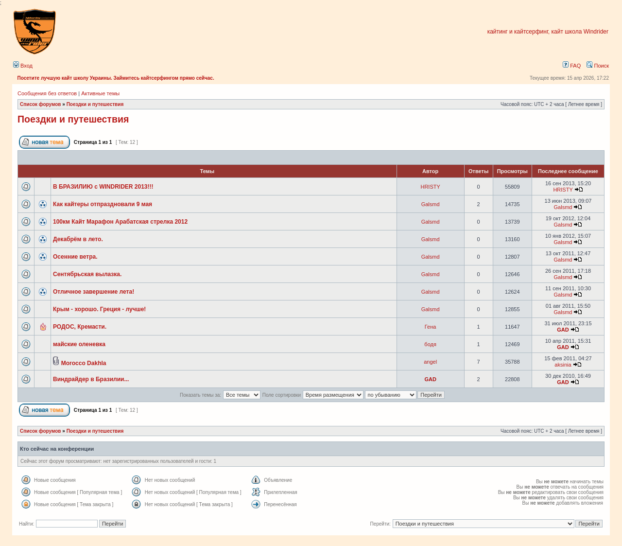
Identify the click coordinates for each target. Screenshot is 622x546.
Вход (23, 66)
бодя (430, 344)
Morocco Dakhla (83, 363)
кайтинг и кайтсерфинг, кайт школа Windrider (547, 31)
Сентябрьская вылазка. (87, 274)
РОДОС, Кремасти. (79, 326)
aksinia (562, 365)
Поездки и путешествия (95, 104)
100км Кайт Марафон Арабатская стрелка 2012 (120, 221)
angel (430, 362)
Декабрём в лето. (78, 239)
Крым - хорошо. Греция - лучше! (99, 309)
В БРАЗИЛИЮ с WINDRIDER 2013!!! (103, 186)
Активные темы (100, 93)
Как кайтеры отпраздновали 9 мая (102, 204)
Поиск (598, 66)
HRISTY (430, 187)
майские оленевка (79, 344)
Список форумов (40, 104)
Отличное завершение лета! (93, 291)
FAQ (572, 66)
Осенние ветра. (75, 256)
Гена (430, 327)
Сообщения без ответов (47, 93)
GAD (563, 330)
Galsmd (430, 204)
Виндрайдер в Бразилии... (91, 379)
